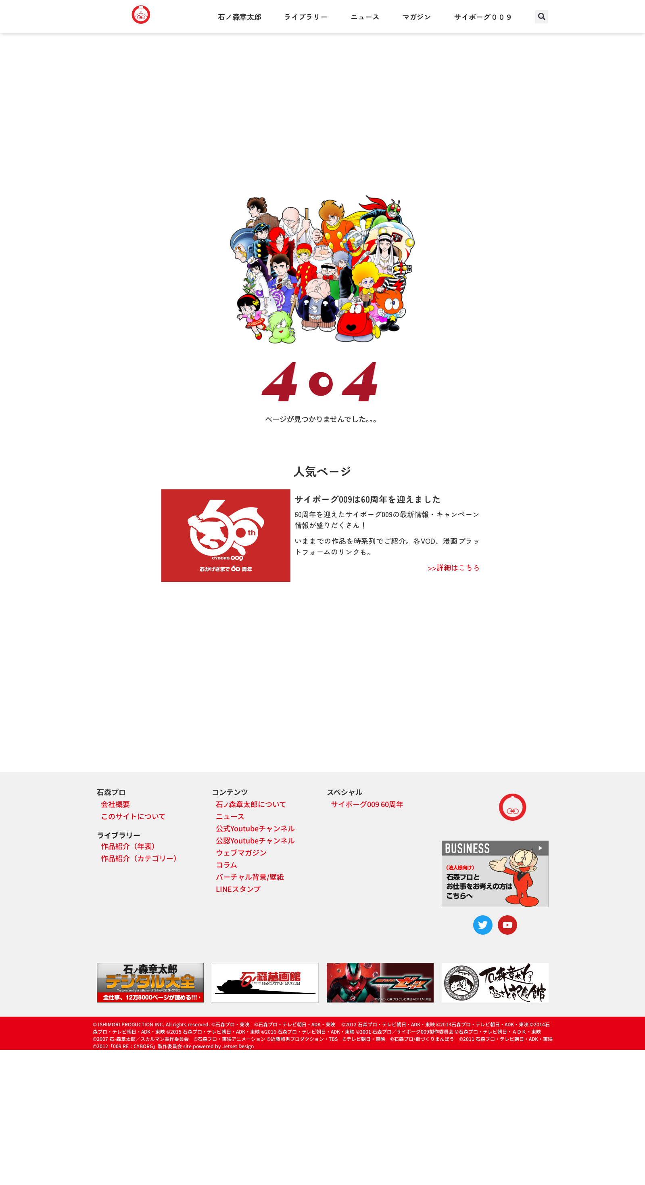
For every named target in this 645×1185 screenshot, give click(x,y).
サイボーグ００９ (483, 16)
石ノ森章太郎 (239, 16)
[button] (541, 16)
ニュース (365, 16)
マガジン (416, 16)
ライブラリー (306, 16)
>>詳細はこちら (454, 567)
